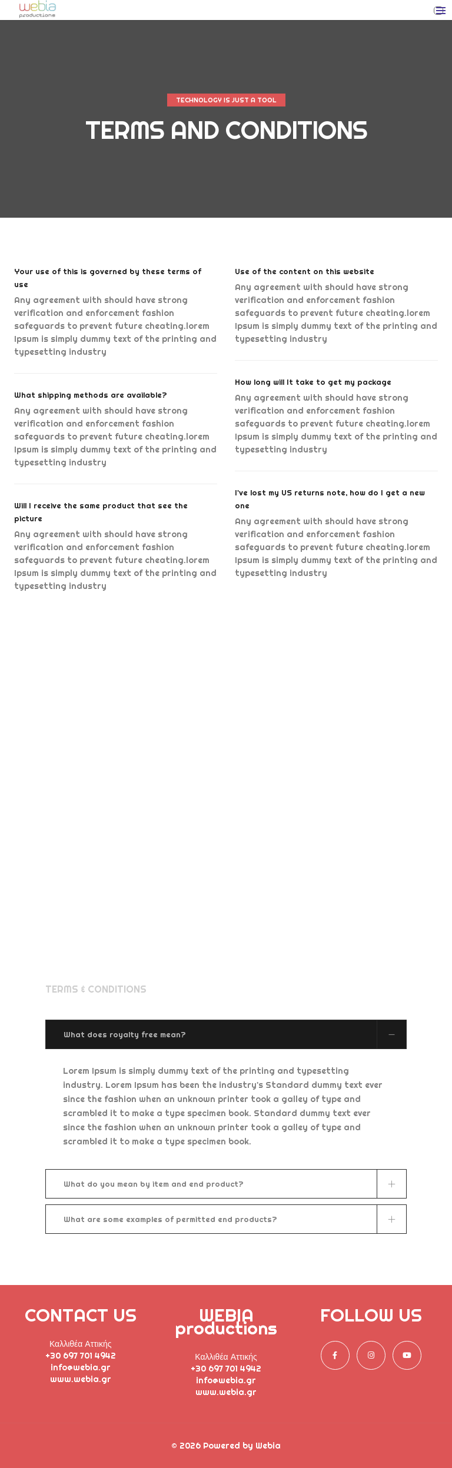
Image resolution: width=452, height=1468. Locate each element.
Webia (268, 1445)
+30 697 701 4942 (80, 1355)
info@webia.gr (81, 1367)
